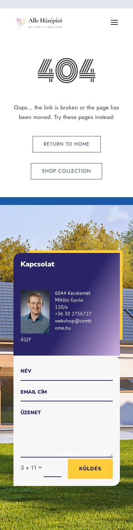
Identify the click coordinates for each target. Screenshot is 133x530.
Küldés (90, 468)
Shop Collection (66, 170)
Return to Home (67, 143)
